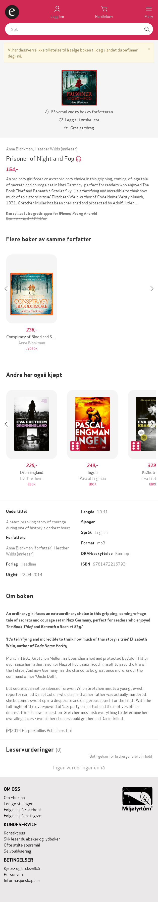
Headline (28, 564)
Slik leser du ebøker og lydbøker (32, 838)
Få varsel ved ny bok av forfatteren (79, 111)
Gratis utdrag (79, 127)
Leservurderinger (34, 749)
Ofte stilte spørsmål (22, 845)
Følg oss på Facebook (23, 809)
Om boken (19, 596)
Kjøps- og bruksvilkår (22, 868)
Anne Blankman (19, 148)
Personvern (14, 874)
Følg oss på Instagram (23, 815)
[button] (8, 303)
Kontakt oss (14, 832)
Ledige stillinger (18, 803)
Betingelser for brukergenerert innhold (121, 756)
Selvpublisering (17, 851)
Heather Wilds (47, 148)
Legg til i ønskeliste (79, 119)
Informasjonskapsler (22, 880)
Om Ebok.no (14, 797)
